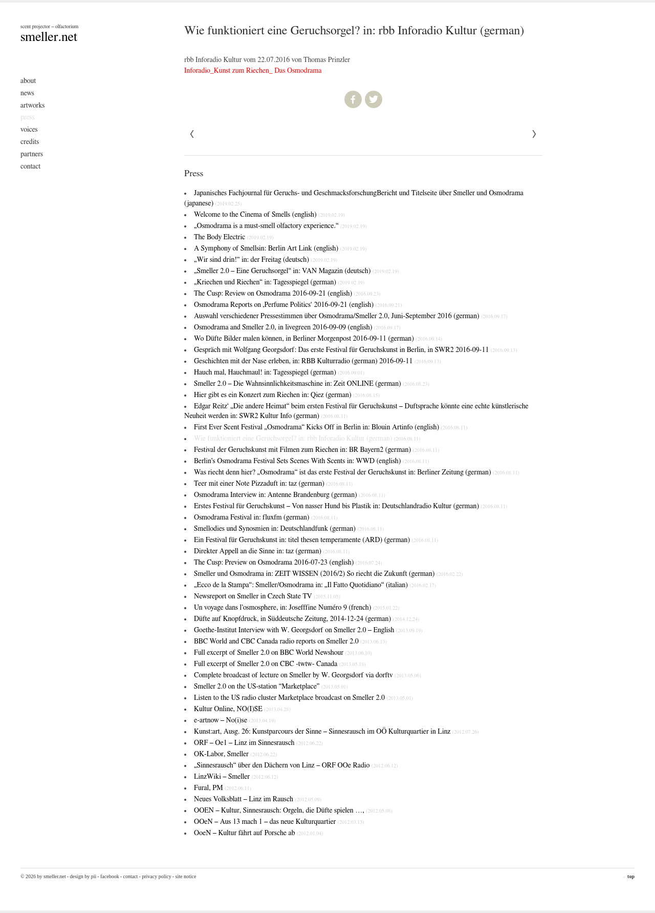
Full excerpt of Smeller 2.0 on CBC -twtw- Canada (280, 664)
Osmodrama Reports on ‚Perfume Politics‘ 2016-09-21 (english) (298, 304)
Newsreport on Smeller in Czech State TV (267, 596)
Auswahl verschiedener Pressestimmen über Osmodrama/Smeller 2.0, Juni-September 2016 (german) (351, 316)
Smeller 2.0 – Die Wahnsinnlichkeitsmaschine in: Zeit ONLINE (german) (311, 383)
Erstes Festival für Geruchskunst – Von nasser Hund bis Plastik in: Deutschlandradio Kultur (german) (350, 506)
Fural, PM (222, 788)
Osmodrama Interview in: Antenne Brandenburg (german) (289, 495)
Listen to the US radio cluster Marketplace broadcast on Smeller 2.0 (303, 697)
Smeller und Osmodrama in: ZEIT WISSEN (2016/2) (328, 573)
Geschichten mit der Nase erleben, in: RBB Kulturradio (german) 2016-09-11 (317, 361)
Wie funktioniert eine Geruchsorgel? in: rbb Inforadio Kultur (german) (307, 438)
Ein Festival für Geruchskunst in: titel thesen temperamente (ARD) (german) (316, 540)
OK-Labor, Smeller (235, 754)
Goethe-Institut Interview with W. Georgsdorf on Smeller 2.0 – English (308, 630)
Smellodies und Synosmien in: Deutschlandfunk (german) (289, 528)
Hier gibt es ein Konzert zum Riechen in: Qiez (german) (287, 395)
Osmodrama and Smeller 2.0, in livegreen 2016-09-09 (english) (297, 327)
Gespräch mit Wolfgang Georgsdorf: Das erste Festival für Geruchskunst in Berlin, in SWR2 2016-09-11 (355, 350)
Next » (192, 134)
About (28, 81)
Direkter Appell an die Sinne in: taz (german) (272, 551)
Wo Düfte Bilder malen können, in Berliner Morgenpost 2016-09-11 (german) (318, 338)
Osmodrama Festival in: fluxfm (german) (266, 517)
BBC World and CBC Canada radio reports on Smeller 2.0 (290, 641)
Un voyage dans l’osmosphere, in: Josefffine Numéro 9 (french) (297, 607)
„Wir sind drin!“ (265, 259)
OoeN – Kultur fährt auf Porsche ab (258, 833)
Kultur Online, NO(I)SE (242, 709)
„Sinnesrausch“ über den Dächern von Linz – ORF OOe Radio (296, 765)
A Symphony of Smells (280, 248)
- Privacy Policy (155, 876)
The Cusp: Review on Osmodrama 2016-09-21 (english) (287, 293)
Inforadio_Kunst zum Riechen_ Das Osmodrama (253, 70)
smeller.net (48, 37)
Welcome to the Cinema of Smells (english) (269, 214)
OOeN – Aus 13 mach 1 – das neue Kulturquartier (279, 821)
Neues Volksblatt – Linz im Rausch (257, 799)
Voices (29, 129)
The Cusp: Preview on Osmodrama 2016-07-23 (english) (288, 562)
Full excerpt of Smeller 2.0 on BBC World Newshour (283, 652)
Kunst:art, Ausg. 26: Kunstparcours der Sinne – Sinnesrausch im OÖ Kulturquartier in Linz (336, 731)
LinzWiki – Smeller (236, 776)
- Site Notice (184, 876)
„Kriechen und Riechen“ (279, 282)
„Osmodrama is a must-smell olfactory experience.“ (280, 226)
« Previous (534, 134)
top (628, 876)
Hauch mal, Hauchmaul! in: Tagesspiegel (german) (279, 372)
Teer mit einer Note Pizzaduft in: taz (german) (273, 483)
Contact (30, 166)
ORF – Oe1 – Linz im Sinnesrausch (258, 742)
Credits (29, 142)
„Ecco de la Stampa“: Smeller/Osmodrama (315, 585)
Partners (31, 154)
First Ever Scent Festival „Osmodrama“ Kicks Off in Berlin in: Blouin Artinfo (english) (330, 427)
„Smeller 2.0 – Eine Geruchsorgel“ (296, 271)
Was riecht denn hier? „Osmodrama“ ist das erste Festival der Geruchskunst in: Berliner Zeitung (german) (356, 472)
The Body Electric (233, 237)
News (27, 93)
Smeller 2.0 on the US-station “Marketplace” (271, 686)
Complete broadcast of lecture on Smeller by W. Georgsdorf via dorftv (307, 675)
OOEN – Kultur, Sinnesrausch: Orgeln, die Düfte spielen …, (293, 810)
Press (27, 117)
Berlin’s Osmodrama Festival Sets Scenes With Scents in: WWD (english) (311, 461)
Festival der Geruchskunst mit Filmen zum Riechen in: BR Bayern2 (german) (316, 449)
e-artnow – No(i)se (234, 720)
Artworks (32, 105)
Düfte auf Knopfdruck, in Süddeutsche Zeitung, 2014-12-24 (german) (306, 619)
